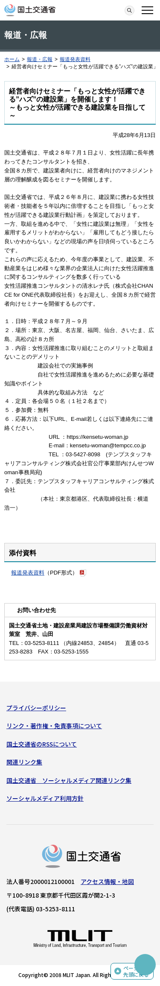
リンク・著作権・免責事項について (54, 725)
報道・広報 (39, 59)
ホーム (12, 59)
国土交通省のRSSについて (41, 744)
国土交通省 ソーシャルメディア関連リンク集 (68, 780)
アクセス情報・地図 (107, 881)
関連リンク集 (24, 762)
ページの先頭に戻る (136, 971)
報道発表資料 (75, 59)
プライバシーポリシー (36, 707)
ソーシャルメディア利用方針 (45, 798)
